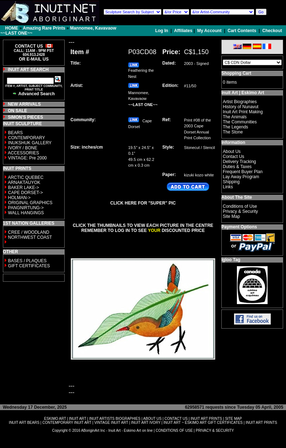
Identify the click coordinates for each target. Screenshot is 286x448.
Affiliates (183, 30)
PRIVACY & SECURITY (215, 430)
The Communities (240, 121)
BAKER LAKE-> (23, 187)
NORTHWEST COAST (29, 237)
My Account (209, 30)
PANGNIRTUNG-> (26, 207)
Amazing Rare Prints (44, 28)
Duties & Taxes (237, 166)
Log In (162, 30)
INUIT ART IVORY (145, 423)
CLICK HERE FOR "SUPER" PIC (143, 203)
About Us (231, 151)
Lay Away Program (241, 176)
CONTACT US (176, 419)
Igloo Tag (230, 259)
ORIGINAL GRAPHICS (30, 202)
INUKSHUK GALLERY (30, 142)
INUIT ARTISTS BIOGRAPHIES (114, 419)
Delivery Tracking (239, 161)
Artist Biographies (240, 101)
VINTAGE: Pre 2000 (27, 158)
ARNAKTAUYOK (24, 182)
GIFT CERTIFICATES (29, 265)
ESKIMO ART (55, 419)
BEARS (15, 132)
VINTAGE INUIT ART (111, 423)
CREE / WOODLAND (28, 232)
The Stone (233, 132)
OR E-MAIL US (33, 59)
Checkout (272, 30)
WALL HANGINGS (26, 212)
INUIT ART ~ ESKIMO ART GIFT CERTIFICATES (203, 423)
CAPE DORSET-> (25, 192)
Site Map (231, 216)
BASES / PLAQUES (27, 260)
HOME (11, 28)
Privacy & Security (240, 211)
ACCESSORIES (23, 152)
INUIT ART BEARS (24, 423)
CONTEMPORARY (26, 137)
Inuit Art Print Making (243, 111)
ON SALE (17, 110)
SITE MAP (233, 419)
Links (228, 186)
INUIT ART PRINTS (206, 419)
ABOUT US (152, 419)
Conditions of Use (240, 206)
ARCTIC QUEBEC (26, 177)
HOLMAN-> (19, 197)
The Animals (235, 116)
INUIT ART (77, 419)
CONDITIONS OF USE (174, 430)
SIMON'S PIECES (25, 117)
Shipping (231, 181)
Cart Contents (242, 30)
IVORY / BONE (22, 147)
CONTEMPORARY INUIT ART (66, 423)
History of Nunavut (241, 106)
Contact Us (233, 156)
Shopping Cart (236, 73)
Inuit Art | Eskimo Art (242, 92)
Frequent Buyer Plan (243, 171)
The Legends (235, 126)
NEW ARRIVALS (24, 104)
